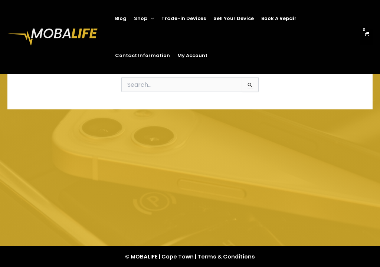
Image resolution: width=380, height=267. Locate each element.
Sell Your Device (233, 18)
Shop (144, 18)
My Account (192, 55)
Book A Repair (279, 18)
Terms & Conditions (226, 256)
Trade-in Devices (183, 18)
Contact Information (142, 55)
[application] (150, 18)
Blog (121, 18)
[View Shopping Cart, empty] (366, 37)
